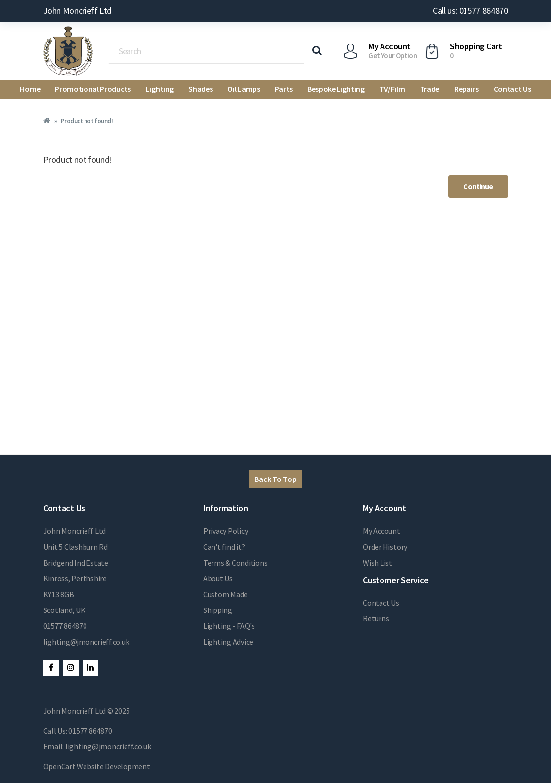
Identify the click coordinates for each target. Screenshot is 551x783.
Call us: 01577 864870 (470, 10)
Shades (200, 89)
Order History (385, 547)
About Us (218, 578)
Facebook (51, 668)
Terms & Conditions (235, 562)
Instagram (71, 668)
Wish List (377, 562)
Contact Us (512, 89)
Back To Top (275, 479)
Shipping (217, 610)
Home (30, 89)
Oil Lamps (243, 89)
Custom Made (225, 594)
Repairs (466, 89)
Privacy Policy (225, 531)
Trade (429, 89)
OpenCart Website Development (96, 766)
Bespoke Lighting (336, 89)
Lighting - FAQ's (229, 626)
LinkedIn (90, 668)
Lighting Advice (228, 642)
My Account (381, 531)
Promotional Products (93, 89)
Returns (376, 618)
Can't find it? (224, 547)
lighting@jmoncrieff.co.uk (86, 642)
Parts (283, 89)
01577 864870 (65, 626)
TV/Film (392, 89)
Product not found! (87, 121)
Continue (478, 186)
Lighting (159, 89)
